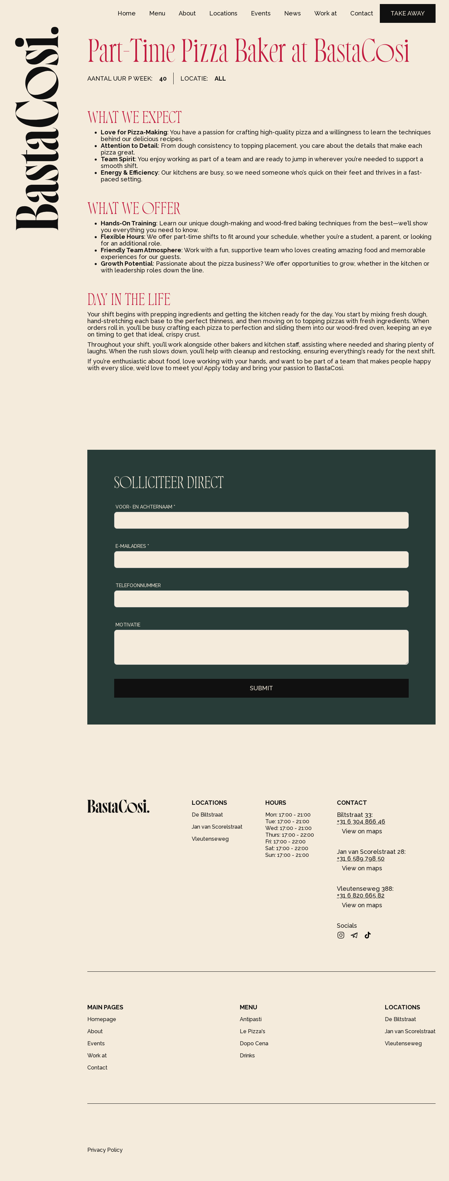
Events (261, 13)
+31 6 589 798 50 (361, 858)
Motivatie (128, 624)
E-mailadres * (132, 546)
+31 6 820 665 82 (361, 895)
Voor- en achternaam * (145, 507)
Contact (361, 13)
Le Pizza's (252, 1031)
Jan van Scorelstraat (217, 827)
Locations (223, 13)
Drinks (247, 1055)
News (292, 13)
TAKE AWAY (408, 13)
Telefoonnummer (138, 585)
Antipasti (251, 1019)
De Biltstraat (207, 815)
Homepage (101, 1019)
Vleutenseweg (210, 839)
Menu (157, 13)
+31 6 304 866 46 (361, 821)
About (187, 13)
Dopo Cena (254, 1043)
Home (127, 13)
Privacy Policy (105, 1150)
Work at (325, 13)
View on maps (362, 831)
